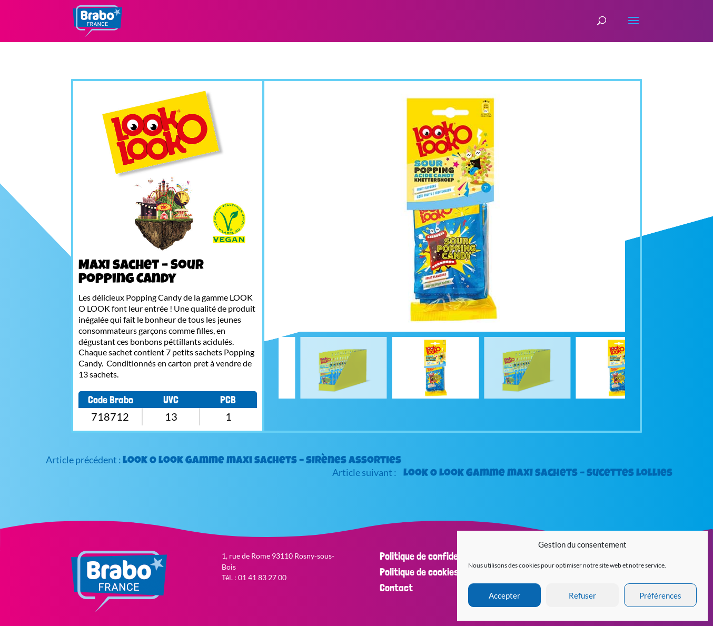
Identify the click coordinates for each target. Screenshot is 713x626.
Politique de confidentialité (434, 556)
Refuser (582, 595)
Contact (396, 587)
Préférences (660, 595)
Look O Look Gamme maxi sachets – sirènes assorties (262, 461)
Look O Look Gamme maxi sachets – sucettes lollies (537, 474)
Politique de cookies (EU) (429, 571)
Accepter (504, 595)
